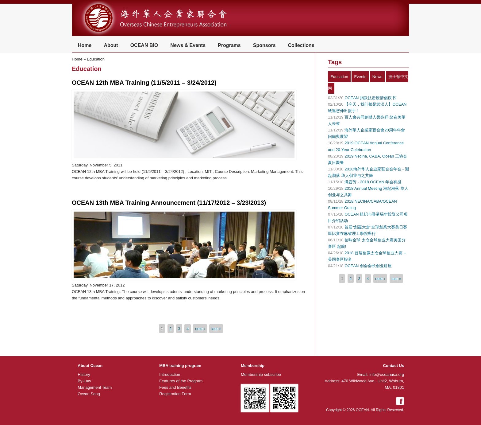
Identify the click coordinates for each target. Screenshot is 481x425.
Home (84, 45)
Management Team (95, 387)
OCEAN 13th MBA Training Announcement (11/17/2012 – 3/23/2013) (169, 202)
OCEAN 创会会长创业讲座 (368, 265)
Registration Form (175, 394)
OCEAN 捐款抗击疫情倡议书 (370, 98)
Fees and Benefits (175, 387)
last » (216, 328)
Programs (229, 45)
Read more (86, 187)
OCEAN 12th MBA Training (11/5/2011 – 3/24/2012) (144, 82)
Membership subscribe (261, 374)
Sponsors (264, 45)
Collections (301, 45)
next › (200, 328)
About (111, 45)
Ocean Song (89, 394)
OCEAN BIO (144, 45)
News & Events (188, 45)
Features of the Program (180, 381)
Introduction (169, 374)
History (84, 374)
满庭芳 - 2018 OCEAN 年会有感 (372, 182)
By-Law (84, 381)
